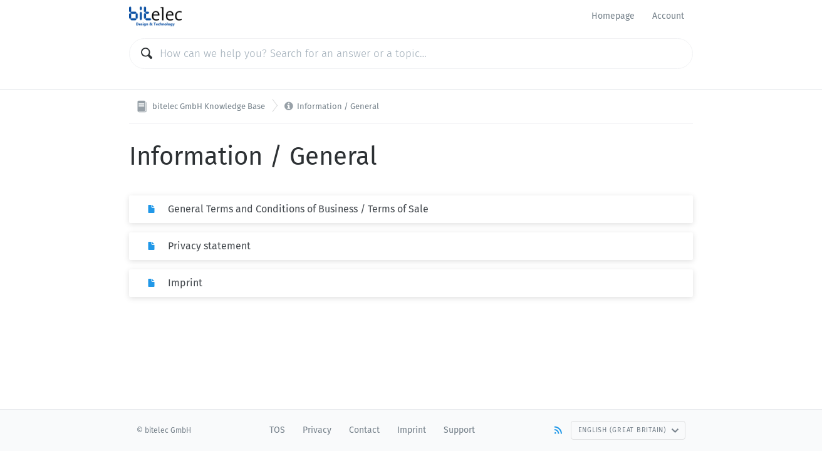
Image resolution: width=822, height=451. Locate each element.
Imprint (411, 430)
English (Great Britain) (628, 430)
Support (459, 430)
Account (668, 16)
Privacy (317, 430)
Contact (364, 430)
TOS (277, 430)
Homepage (613, 16)
